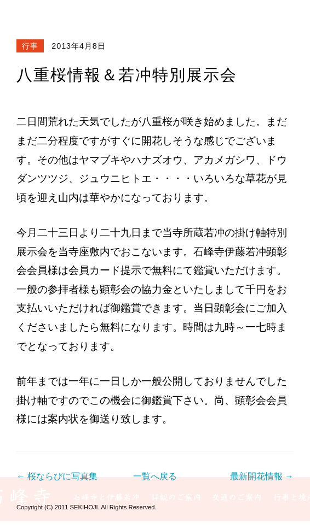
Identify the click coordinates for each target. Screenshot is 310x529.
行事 (30, 46)
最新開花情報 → (262, 476)
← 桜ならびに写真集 (56, 476)
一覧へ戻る (155, 476)
